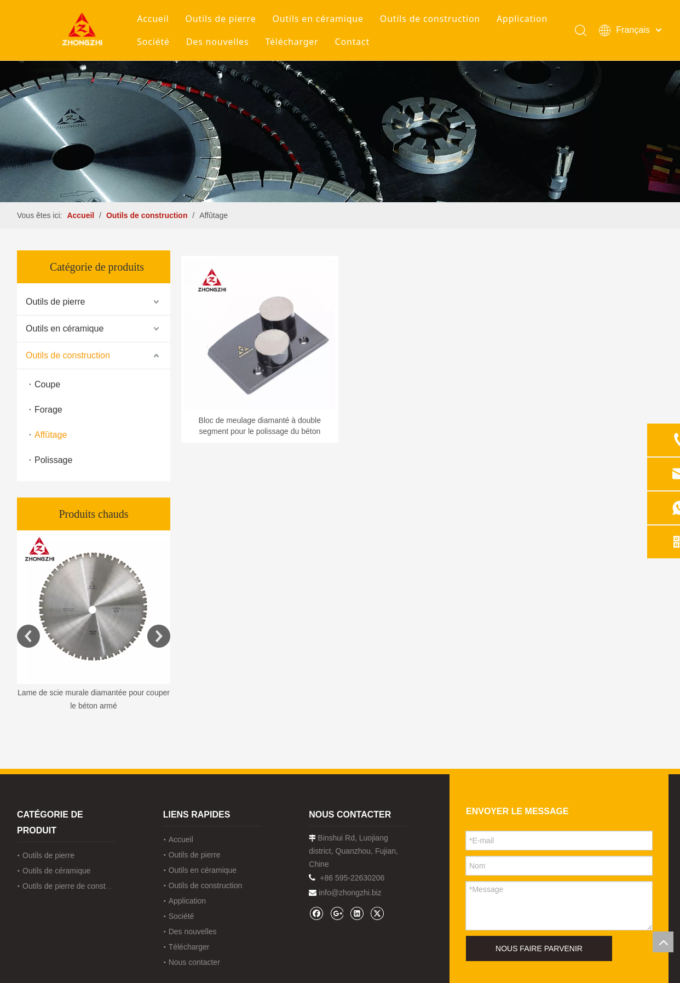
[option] (93, 621)
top (663, 941)
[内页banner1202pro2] (340, 131)
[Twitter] (377, 913)
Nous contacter (194, 962)
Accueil (153, 19)
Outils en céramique (318, 19)
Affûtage (50, 434)
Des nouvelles (217, 42)
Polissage (53, 460)
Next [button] (158, 636)
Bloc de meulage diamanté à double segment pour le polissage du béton (260, 426)
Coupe (47, 384)
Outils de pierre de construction (75, 886)
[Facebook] (316, 913)
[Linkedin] (357, 913)
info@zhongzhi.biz (350, 892)
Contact (352, 42)
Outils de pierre (221, 19)
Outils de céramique (56, 870)
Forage (48, 409)
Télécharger (291, 42)
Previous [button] (28, 636)
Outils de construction (430, 19)
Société (153, 42)
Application (522, 19)
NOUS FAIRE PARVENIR (539, 948)
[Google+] (336, 913)
